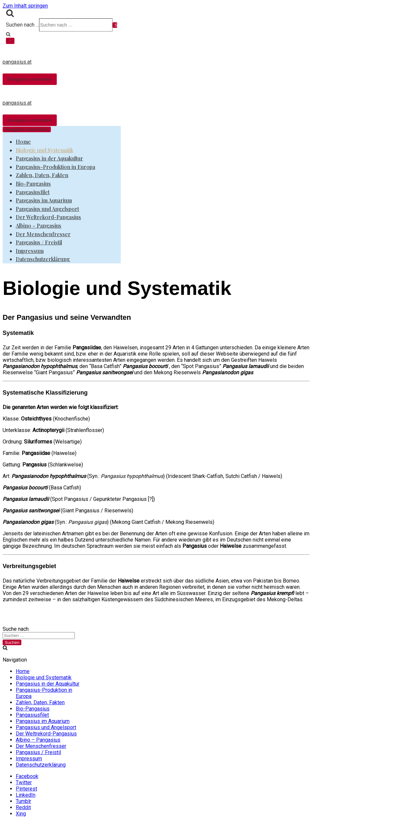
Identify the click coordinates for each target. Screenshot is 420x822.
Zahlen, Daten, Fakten (42, 175)
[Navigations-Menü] (30, 79)
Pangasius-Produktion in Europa (55, 166)
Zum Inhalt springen (25, 6)
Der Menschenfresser (43, 234)
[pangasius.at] (195, 56)
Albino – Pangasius (38, 225)
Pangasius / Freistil (39, 242)
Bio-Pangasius (33, 183)
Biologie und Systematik (44, 150)
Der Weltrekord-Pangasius (48, 217)
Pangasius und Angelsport (47, 208)
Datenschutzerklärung (43, 259)
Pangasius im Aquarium (44, 200)
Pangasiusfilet (33, 192)
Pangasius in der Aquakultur (49, 158)
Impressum (30, 250)
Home (23, 141)
